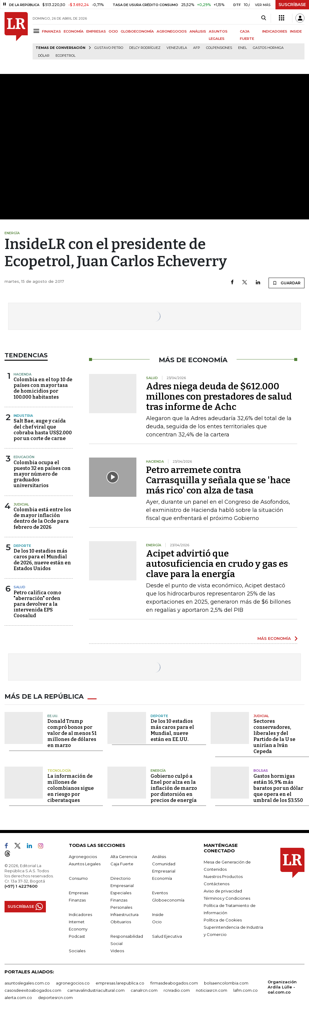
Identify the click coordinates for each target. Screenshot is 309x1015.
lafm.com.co (245, 989)
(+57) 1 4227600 (21, 885)
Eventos (160, 892)
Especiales (120, 892)
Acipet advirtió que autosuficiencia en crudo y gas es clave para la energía (217, 563)
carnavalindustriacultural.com (96, 989)
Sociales (77, 950)
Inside (158, 913)
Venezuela (177, 48)
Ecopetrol (65, 56)
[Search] (264, 18)
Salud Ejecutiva (167, 935)
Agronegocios (83, 856)
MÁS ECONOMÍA (274, 638)
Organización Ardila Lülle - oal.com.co (282, 986)
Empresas (78, 892)
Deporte (22, 546)
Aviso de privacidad (223, 890)
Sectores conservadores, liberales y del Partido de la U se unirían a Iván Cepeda (274, 736)
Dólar (43, 56)
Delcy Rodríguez (145, 48)
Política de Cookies (223, 919)
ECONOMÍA (74, 31)
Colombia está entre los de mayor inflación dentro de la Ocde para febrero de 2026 (42, 518)
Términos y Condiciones (227, 897)
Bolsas (260, 770)
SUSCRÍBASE (292, 4)
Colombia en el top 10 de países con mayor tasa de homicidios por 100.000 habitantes (43, 388)
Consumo (78, 877)
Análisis (159, 856)
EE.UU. (52, 715)
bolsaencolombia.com (226, 982)
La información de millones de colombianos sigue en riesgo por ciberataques (70, 788)
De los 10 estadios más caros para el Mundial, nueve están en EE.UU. (172, 730)
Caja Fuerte (121, 863)
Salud (19, 587)
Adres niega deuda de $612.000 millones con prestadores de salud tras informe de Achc (219, 396)
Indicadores (80, 913)
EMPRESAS (96, 31)
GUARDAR (286, 282)
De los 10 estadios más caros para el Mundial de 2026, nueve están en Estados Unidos (42, 559)
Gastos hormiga (268, 48)
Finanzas (77, 899)
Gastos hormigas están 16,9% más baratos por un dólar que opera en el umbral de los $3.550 (278, 788)
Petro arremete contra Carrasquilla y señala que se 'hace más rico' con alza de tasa (218, 480)
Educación (24, 457)
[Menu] (37, 31)
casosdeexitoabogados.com (33, 989)
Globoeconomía (168, 899)
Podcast (77, 935)
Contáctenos (216, 883)
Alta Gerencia (123, 856)
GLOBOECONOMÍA (137, 31)
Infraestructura (124, 913)
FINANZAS (51, 31)
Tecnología (59, 770)
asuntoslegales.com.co (27, 982)
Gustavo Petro (108, 48)
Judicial (21, 504)
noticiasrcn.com (211, 989)
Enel (242, 48)
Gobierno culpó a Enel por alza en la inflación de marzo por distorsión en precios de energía (174, 788)
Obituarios (120, 921)
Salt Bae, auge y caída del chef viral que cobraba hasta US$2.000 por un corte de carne (43, 429)
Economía (162, 877)
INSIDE (296, 31)
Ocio (157, 921)
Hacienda (22, 374)
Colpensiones (219, 48)
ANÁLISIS (198, 31)
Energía (158, 770)
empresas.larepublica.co (120, 982)
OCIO (113, 31)
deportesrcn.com (55, 996)
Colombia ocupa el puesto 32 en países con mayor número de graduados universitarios (42, 474)
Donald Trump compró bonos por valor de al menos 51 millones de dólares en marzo (72, 733)
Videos (117, 950)
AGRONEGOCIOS (172, 31)
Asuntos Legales (84, 863)
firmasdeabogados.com (174, 982)
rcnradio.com (177, 989)
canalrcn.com (144, 989)
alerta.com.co (18, 996)
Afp (196, 48)
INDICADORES (274, 31)
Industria (23, 415)
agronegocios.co (73, 982)
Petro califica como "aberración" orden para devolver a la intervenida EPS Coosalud (37, 604)
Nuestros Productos (223, 875)
